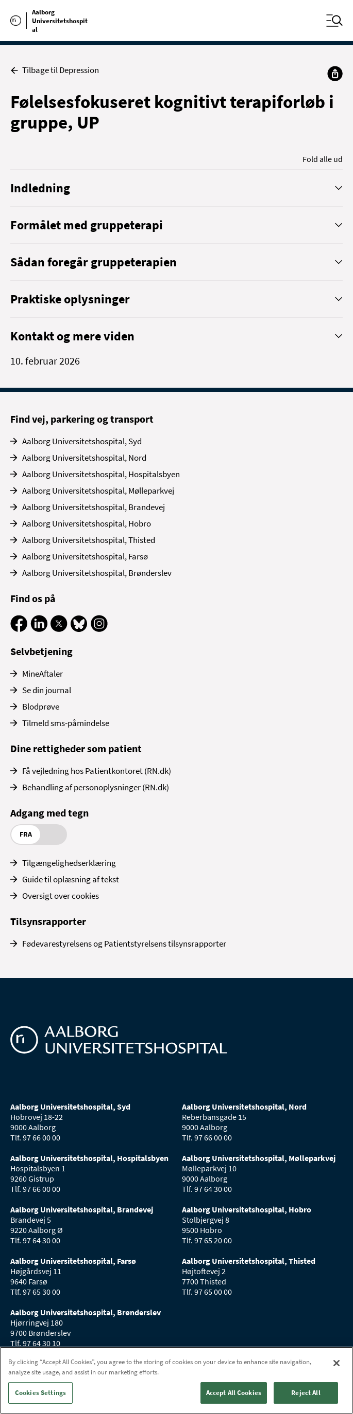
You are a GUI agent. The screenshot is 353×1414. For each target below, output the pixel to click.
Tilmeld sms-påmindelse (65, 723)
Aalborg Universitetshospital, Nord (84, 457)
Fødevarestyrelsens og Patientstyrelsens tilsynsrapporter (124, 943)
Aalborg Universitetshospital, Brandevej (93, 507)
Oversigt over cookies (60, 895)
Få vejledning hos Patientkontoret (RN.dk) (96, 770)
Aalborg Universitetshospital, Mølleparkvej (98, 490)
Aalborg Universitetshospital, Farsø (85, 556)
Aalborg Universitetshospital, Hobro (86, 523)
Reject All (305, 1392)
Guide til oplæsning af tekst (70, 879)
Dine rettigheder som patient (76, 748)
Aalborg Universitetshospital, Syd (82, 441)
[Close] (336, 1363)
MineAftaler (42, 673)
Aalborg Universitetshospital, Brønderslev (97, 572)
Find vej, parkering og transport (82, 418)
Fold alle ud (322, 159)
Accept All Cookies (233, 1392)
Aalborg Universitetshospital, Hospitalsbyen (101, 474)
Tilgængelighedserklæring (69, 862)
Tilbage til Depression (54, 70)
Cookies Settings (40, 1392)
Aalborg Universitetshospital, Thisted (88, 540)
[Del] (335, 73)
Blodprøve (40, 706)
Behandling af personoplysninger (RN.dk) (95, 787)
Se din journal (46, 690)
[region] (176, 1380)
